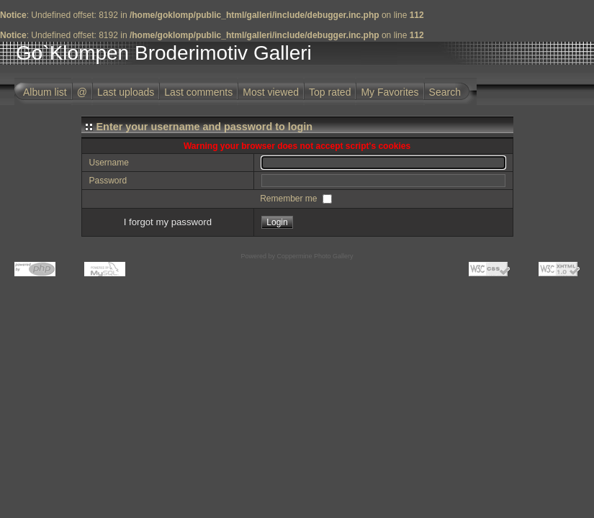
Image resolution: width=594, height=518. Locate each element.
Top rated (330, 92)
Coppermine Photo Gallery (314, 256)
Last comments (198, 92)
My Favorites (389, 92)
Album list (45, 92)
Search (445, 92)
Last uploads (125, 92)
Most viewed (271, 92)
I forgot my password (168, 222)
